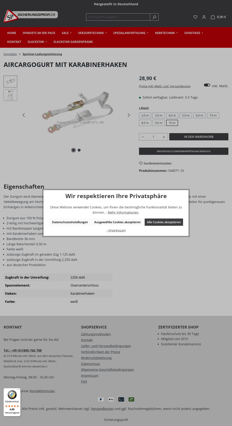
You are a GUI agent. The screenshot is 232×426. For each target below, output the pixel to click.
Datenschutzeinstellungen (70, 222)
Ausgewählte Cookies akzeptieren (117, 222)
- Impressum (116, 230)
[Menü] (18, 390)
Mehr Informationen (123, 212)
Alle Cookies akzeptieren (164, 222)
